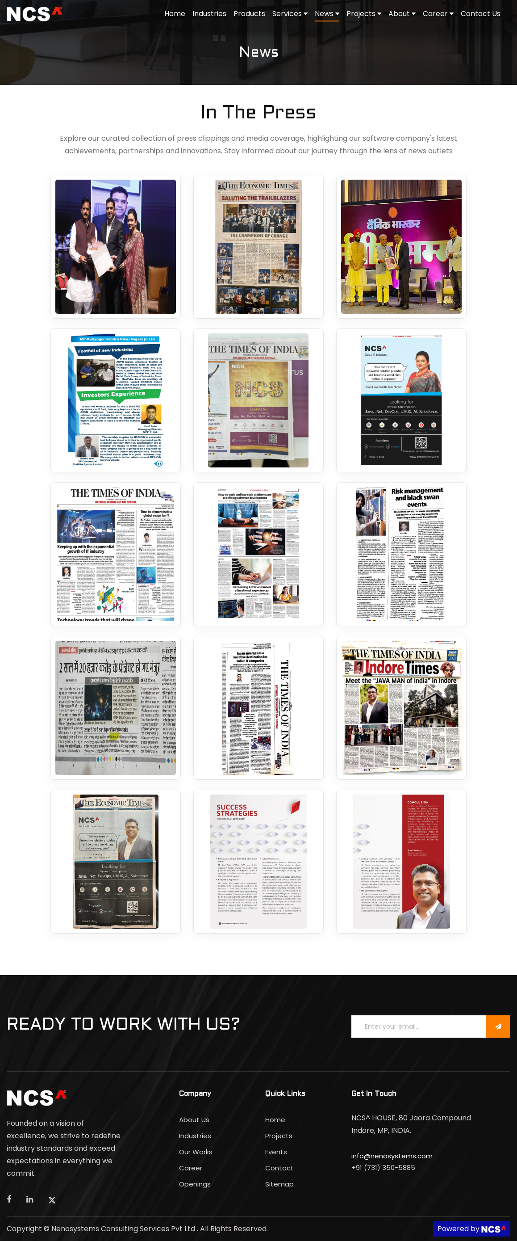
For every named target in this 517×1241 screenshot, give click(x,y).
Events (276, 1152)
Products (249, 13)
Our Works (196, 1152)
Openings (195, 1184)
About (402, 13)
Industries (209, 13)
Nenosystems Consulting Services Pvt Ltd (124, 1229)
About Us (194, 1119)
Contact (279, 1168)
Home (174, 13)
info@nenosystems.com (392, 1156)
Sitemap (279, 1184)
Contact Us (480, 13)
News (327, 13)
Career (438, 13)
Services (290, 13)
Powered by (472, 1229)
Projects (363, 13)
